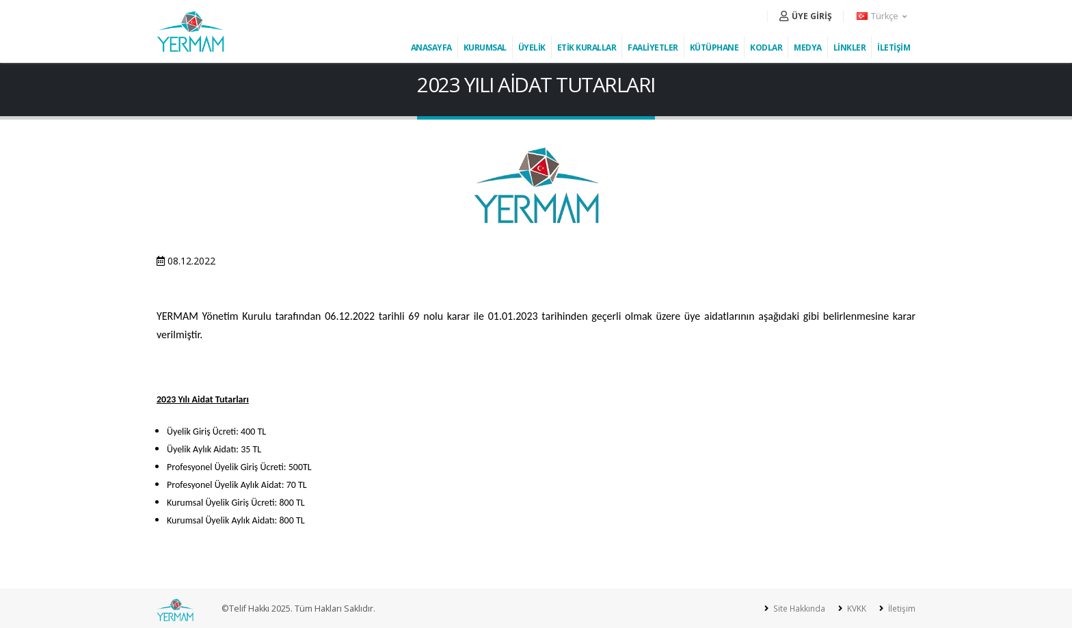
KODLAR (766, 47)
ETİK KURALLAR (587, 47)
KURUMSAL (485, 47)
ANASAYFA (431, 47)
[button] (882, 16)
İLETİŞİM (893, 47)
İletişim (900, 608)
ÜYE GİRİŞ (805, 16)
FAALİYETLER (653, 47)
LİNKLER (849, 47)
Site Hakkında (794, 608)
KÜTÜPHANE (714, 47)
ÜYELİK (532, 47)
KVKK (854, 608)
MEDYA (808, 47)
